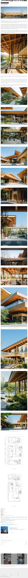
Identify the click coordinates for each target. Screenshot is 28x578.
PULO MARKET (4, 4)
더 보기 (26, 552)
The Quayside (2, 543)
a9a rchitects (3, 508)
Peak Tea (2, 544)
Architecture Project (3, 540)
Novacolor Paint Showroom (3, 541)
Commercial (6, 540)
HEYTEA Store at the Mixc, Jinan (4, 542)
